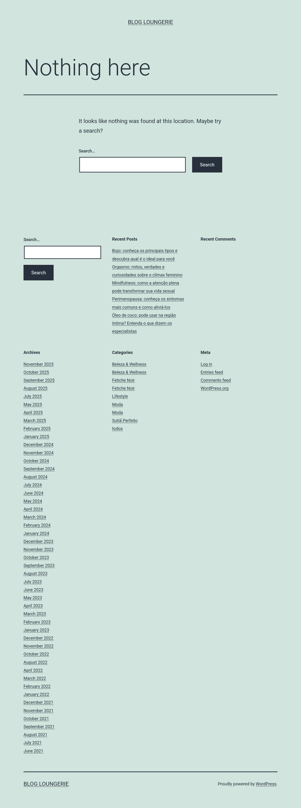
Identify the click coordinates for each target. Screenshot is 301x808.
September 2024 (39, 468)
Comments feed (216, 380)
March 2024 (35, 517)
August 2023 (36, 573)
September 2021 (39, 726)
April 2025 (33, 412)
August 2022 (36, 662)
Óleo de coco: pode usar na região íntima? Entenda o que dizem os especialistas (144, 323)
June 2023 (33, 589)
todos (117, 428)
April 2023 (33, 605)
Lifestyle (120, 396)
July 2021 (33, 742)
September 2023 (39, 565)
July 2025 (33, 396)
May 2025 (33, 404)
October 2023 (36, 557)
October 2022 (36, 654)
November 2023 (39, 549)
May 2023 (33, 597)
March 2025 (35, 420)
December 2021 (38, 702)
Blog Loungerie (150, 22)
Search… (87, 150)
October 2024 (36, 460)
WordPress (266, 783)
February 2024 (37, 525)
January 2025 (36, 436)
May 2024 (33, 501)
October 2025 (36, 372)
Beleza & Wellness (129, 364)
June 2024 (33, 493)
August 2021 (36, 734)
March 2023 (35, 613)
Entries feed (212, 372)
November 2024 (39, 452)
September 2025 (39, 380)
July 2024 (33, 484)
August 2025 (36, 388)
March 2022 (35, 678)
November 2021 (39, 710)
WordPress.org (215, 388)
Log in (206, 364)
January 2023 (36, 630)
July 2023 (33, 581)
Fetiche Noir (123, 380)
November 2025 (39, 364)
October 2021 (36, 718)
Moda (117, 404)
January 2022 (36, 694)
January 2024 (36, 533)
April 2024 (33, 509)
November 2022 (39, 646)
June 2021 (33, 750)
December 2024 (38, 444)
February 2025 (37, 428)
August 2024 (36, 476)
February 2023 (37, 621)
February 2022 (37, 686)
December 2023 (38, 541)
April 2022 (33, 670)
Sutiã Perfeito (125, 420)
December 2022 (38, 638)
